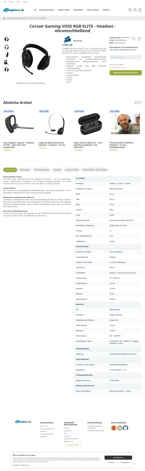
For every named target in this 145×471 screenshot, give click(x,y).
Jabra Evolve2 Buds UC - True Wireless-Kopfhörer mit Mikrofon (88, 145)
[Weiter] (140, 103)
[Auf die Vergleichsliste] (139, 38)
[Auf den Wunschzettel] (133, 38)
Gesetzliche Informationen (70, 424)
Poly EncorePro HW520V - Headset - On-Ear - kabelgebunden (121, 145)
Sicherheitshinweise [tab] (41, 170)
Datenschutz (25, 465)
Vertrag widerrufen (72, 445)
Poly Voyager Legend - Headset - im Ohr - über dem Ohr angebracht (19, 145)
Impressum (16, 465)
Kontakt (25, 2)
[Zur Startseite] (13, 10)
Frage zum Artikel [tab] (71, 170)
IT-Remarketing (94, 423)
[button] (6, 39)
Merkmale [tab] (57, 170)
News (18, 2)
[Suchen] (130, 10)
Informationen (46, 423)
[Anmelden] (135, 10)
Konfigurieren (125, 462)
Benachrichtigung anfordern (126, 73)
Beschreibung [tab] (10, 170)
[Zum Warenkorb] (140, 10)
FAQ (4, 2)
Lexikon (11, 2)
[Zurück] (136, 103)
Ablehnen (111, 462)
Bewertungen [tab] (25, 170)
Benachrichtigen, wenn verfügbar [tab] (95, 170)
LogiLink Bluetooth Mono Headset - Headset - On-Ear (52, 144)
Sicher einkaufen (118, 423)
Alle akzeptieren (118, 457)
